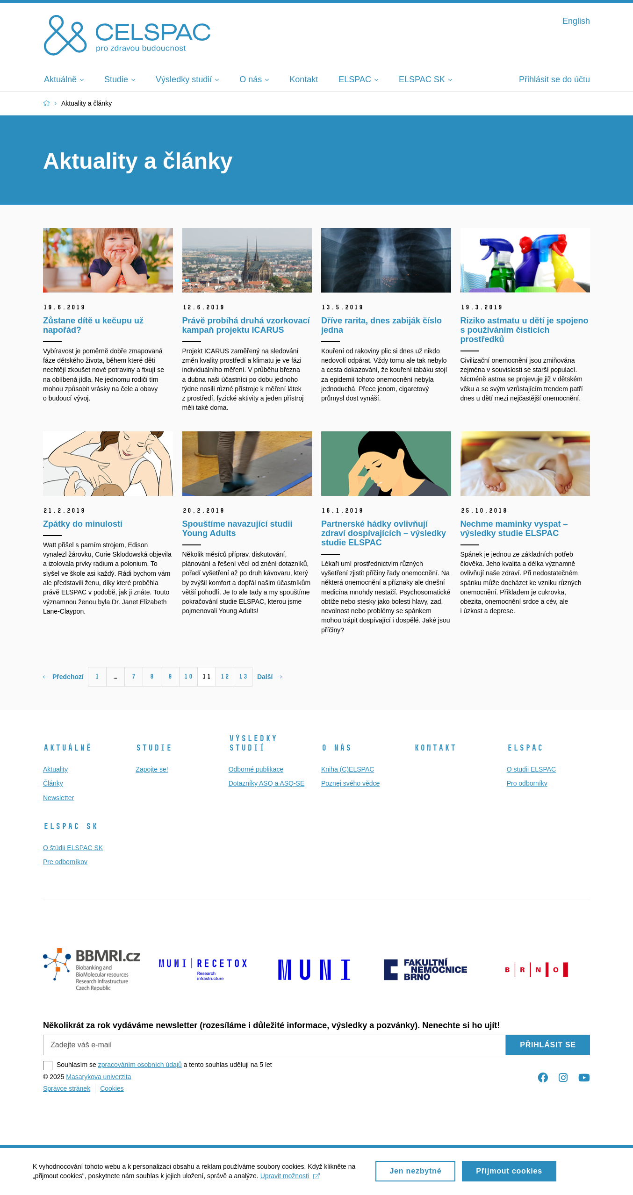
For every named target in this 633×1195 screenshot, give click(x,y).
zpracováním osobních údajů (140, 1064)
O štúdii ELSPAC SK (73, 848)
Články (53, 783)
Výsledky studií (253, 743)
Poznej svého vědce (350, 783)
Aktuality (55, 769)
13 (243, 676)
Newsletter (58, 797)
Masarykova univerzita (98, 1077)
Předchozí (63, 676)
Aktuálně (67, 748)
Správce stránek (66, 1088)
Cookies (112, 1088)
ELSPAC (525, 748)
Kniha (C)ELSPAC (347, 769)
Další (269, 676)
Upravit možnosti (290, 1179)
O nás (336, 748)
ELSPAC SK (70, 826)
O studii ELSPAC (531, 769)
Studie (154, 748)
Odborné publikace (256, 769)
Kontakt (435, 748)
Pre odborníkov (65, 862)
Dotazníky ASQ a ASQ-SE (267, 783)
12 (225, 676)
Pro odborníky (527, 783)
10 (188, 676)
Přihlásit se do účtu (554, 79)
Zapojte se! (152, 769)
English (576, 21)
